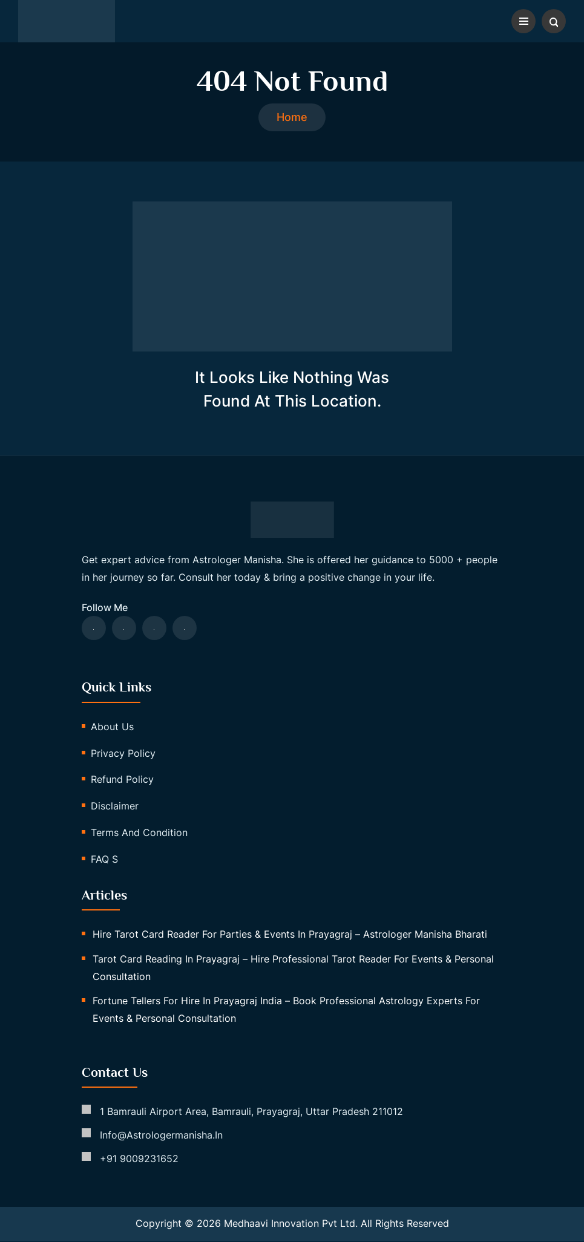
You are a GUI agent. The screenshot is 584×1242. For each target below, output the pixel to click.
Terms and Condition (139, 834)
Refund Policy (122, 781)
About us (112, 728)
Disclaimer (115, 807)
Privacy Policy (123, 754)
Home (292, 118)
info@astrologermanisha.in (161, 1136)
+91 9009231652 (139, 1160)
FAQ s (104, 860)
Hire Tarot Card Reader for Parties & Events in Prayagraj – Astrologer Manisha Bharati (290, 935)
